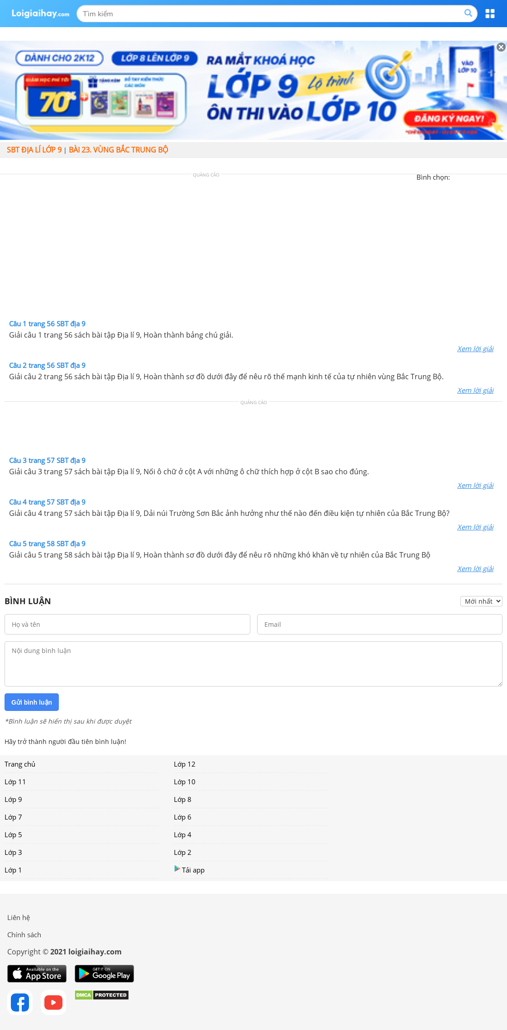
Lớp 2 (182, 852)
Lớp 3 (13, 852)
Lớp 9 (13, 799)
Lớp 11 (15, 781)
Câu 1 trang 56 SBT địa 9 (47, 323)
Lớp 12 (185, 763)
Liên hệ (18, 917)
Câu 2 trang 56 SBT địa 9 (47, 365)
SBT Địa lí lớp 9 (34, 150)
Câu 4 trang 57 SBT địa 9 (47, 501)
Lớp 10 (185, 781)
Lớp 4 (182, 834)
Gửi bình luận (31, 702)
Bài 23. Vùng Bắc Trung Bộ (118, 150)
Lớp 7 (13, 816)
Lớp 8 (182, 799)
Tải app (189, 869)
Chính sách (24, 934)
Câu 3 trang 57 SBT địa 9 (47, 460)
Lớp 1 (13, 869)
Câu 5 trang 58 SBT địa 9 (47, 543)
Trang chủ (20, 763)
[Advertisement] (253, 249)
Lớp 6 (182, 816)
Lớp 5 (13, 834)
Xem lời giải (475, 348)
